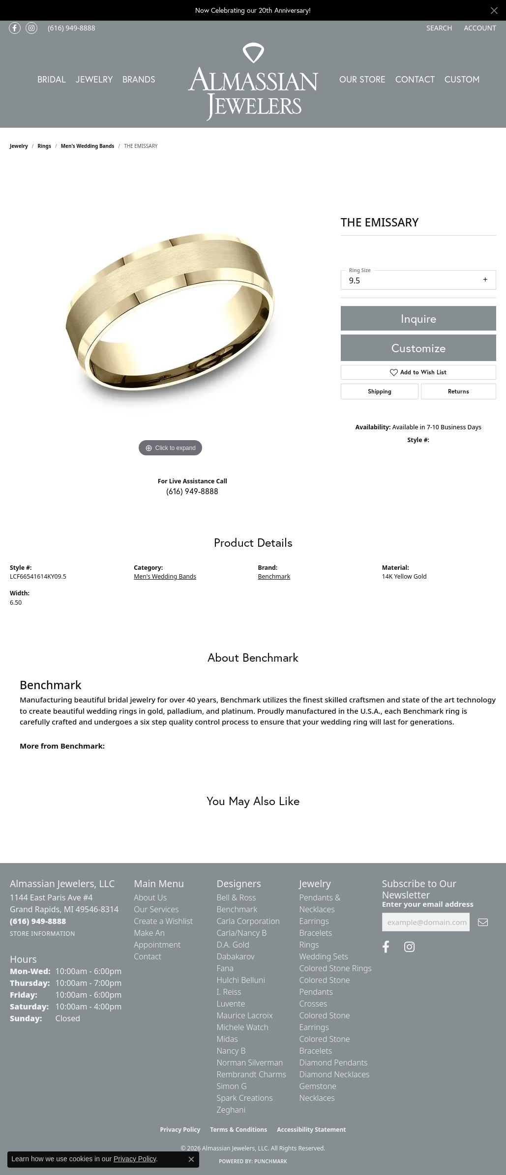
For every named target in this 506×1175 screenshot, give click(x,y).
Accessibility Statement (311, 1129)
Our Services (156, 909)
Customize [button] (418, 348)
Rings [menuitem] (309, 944)
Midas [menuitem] (227, 1039)
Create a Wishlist (163, 921)
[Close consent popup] (191, 1159)
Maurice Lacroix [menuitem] (244, 1015)
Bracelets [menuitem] (315, 932)
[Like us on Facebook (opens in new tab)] (15, 28)
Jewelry (94, 79)
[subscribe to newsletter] (483, 922)
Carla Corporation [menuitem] (248, 921)
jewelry (19, 145)
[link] (70, 28)
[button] (438, 28)
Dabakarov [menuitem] (235, 956)
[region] (170, 312)
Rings (44, 145)
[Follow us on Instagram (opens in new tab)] (31, 28)
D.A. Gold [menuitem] (232, 944)
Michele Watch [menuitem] (242, 1027)
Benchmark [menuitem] (236, 909)
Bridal (51, 79)
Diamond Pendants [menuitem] (333, 1062)
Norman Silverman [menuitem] (249, 1062)
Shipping (379, 391)
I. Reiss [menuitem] (228, 991)
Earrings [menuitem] (314, 921)
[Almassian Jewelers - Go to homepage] (253, 82)
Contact (415, 79)
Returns (458, 391)
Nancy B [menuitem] (230, 1050)
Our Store (362, 79)
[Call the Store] (38, 921)
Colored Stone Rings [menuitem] (335, 968)
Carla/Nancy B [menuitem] (241, 932)
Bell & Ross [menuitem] (236, 897)
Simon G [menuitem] (231, 1086)
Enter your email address (428, 904)
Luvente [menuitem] (230, 1003)
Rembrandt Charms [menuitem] (251, 1074)
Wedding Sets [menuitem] (324, 956)
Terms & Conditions (238, 1129)
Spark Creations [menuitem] (244, 1097)
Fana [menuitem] (225, 968)
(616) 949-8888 (192, 491)
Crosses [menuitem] (313, 1003)
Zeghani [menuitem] (230, 1109)
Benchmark (274, 576)
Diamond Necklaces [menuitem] (334, 1074)
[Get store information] (42, 933)
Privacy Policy (180, 1129)
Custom (462, 79)
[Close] (494, 10)
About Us (150, 897)
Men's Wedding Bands (88, 145)
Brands (138, 79)
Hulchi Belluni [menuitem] (240, 980)
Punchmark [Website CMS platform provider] (270, 1161)
